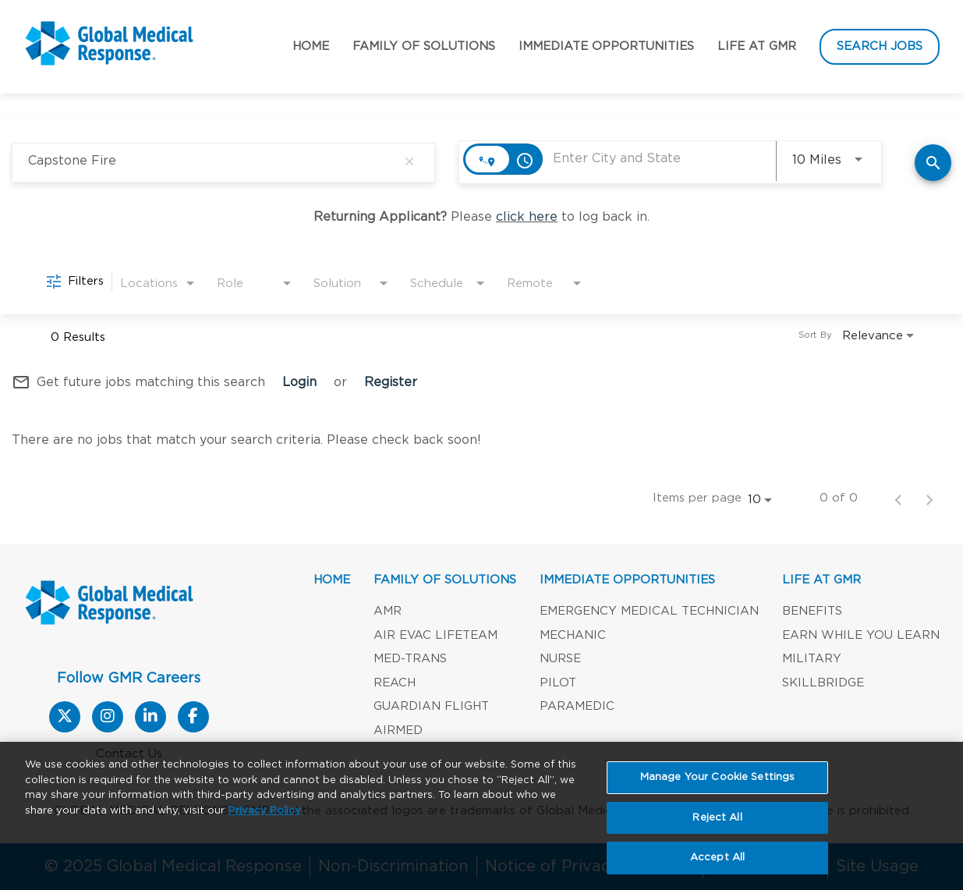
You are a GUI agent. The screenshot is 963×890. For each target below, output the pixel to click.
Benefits (812, 611)
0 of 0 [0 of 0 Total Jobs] (839, 498)
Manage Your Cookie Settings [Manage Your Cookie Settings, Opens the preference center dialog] (717, 784)
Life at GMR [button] (756, 46)
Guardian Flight (431, 706)
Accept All (717, 865)
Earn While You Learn (861, 635)
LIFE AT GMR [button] (821, 580)
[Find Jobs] (933, 162)
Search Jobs (879, 46)
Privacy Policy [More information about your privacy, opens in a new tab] (264, 818)
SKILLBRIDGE (823, 683)
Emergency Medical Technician (649, 611)
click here (527, 217)
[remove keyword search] (409, 161)
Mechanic (573, 635)
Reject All (717, 825)
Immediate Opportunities (627, 580)
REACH (395, 683)
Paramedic (577, 706)
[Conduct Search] (933, 162)
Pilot (558, 683)
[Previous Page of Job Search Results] (898, 498)
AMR (388, 611)
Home (310, 46)
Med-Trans (410, 659)
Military (811, 659)
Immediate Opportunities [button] (606, 46)
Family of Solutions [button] (423, 46)
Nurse (560, 659)
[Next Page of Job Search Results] (929, 498)
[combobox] (212, 161)
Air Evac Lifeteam (435, 635)
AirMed (398, 730)
